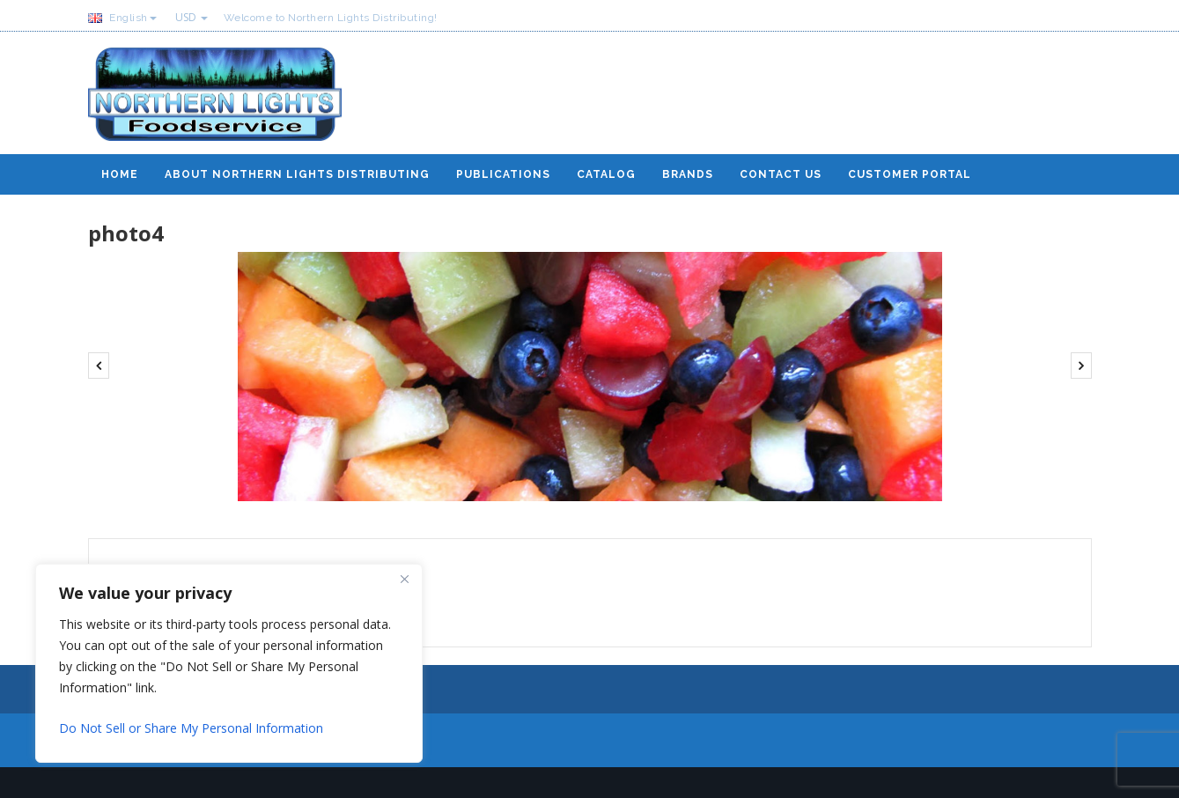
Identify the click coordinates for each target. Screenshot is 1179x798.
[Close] (404, 578)
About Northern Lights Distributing (297, 174)
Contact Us (781, 174)
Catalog (606, 174)
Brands (687, 174)
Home (119, 174)
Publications (503, 174)
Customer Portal (909, 174)
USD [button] (191, 17)
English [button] (122, 17)
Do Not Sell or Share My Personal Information (191, 728)
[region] (229, 663)
